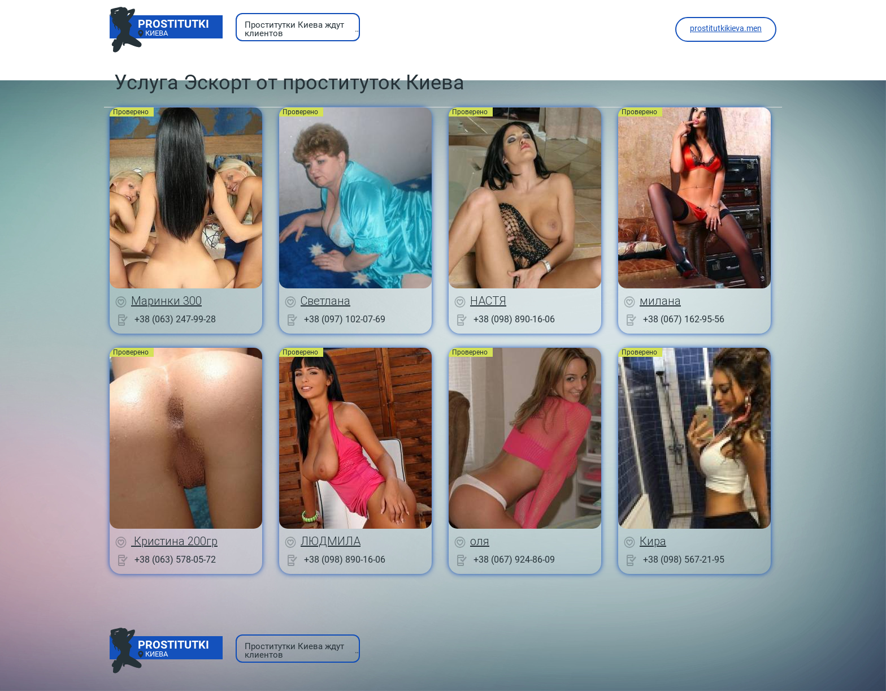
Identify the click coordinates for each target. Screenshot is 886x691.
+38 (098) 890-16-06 (514, 319)
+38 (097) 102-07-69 (344, 319)
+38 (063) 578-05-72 (175, 559)
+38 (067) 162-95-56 (683, 319)
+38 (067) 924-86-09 (514, 559)
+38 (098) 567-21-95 (683, 559)
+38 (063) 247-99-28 (175, 319)
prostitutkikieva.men (725, 28)
